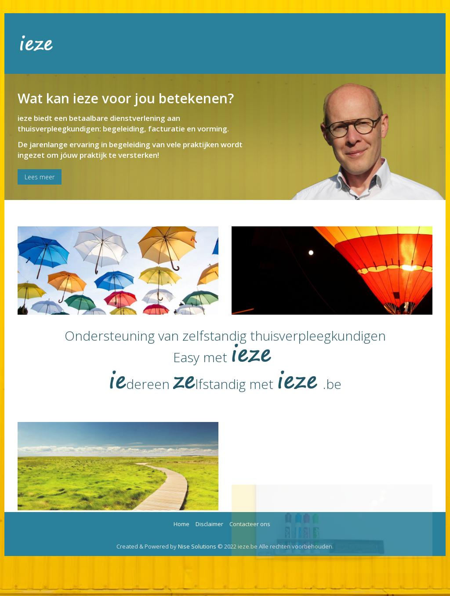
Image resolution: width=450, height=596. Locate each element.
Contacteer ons (249, 524)
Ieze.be (45, 43)
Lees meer (39, 177)
